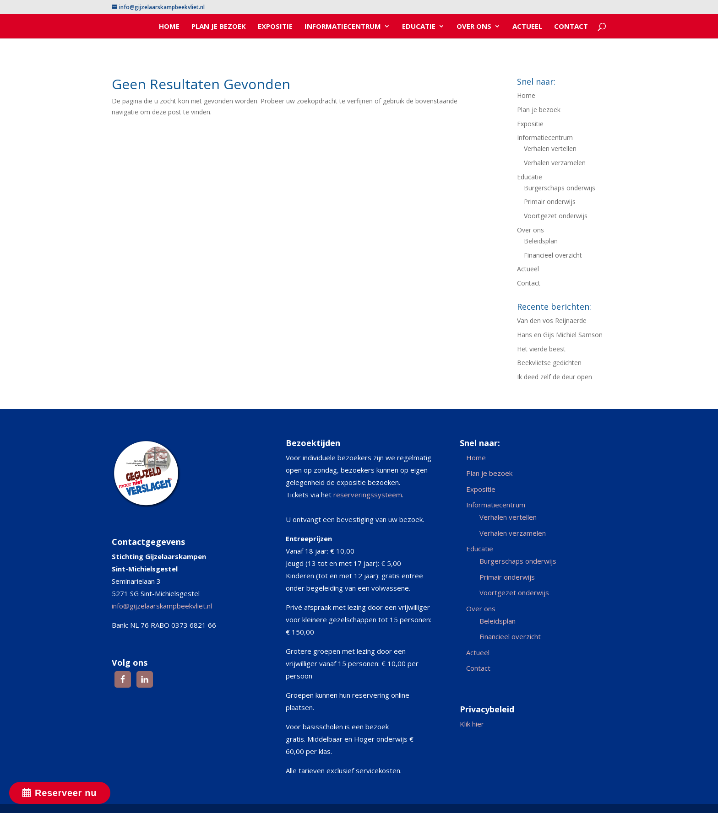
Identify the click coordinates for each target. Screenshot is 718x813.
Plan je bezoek (218, 27)
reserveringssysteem (367, 494)
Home (169, 27)
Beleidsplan (541, 241)
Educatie (418, 27)
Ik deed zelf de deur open (554, 376)
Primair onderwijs (550, 201)
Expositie (275, 27)
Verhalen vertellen (550, 148)
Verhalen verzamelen (555, 162)
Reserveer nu (66, 793)
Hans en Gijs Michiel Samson (560, 334)
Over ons (474, 27)
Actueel (527, 27)
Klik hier (472, 723)
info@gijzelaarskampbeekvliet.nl (162, 605)
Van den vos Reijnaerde (552, 320)
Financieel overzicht (553, 255)
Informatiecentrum (343, 27)
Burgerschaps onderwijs (559, 187)
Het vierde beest (541, 349)
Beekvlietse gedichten (549, 362)
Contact (571, 27)
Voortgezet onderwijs (555, 215)
